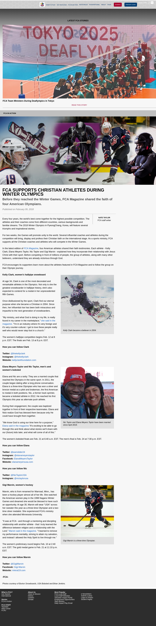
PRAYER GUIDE (131, 4)
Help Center (6, 609)
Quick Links (142, 3)
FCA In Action (9, 113)
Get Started (5, 594)
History (30, 596)
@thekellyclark (18, 353)
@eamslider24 (18, 452)
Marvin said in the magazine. (23, 531)
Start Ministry (59, 601)
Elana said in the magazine (15, 426)
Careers (31, 598)
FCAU (3, 610)
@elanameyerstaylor (24, 455)
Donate (31, 599)
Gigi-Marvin (19, 567)
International (6, 596)
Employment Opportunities (64, 599)
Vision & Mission (34, 594)
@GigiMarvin (17, 564)
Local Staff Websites (62, 596)
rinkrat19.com (18, 570)
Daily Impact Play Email (63, 603)
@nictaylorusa (21, 478)
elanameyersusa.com (22, 462)
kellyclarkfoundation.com (24, 360)
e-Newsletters (86, 594)
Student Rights (86, 599)
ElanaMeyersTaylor (23, 458)
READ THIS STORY (79, 105)
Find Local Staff (60, 594)
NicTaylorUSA (20, 475)
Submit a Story (86, 596)
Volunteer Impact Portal (63, 598)
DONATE (118, 4)
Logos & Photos (87, 597)
